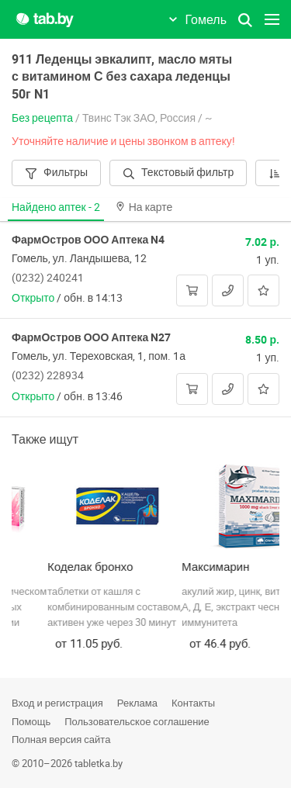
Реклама (137, 703)
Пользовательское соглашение (137, 721)
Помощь (31, 721)
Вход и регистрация (57, 703)
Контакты (193, 703)
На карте (144, 206)
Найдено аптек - (56, 207)
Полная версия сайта (61, 739)
